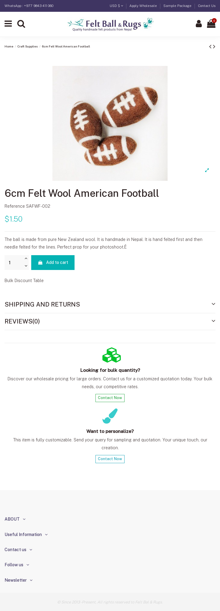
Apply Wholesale (143, 6)
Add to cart (53, 262)
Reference (15, 206)
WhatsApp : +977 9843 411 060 (29, 6)
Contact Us (206, 6)
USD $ (116, 6)
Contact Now (110, 397)
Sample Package (177, 6)
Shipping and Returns (110, 304)
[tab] (110, 304)
